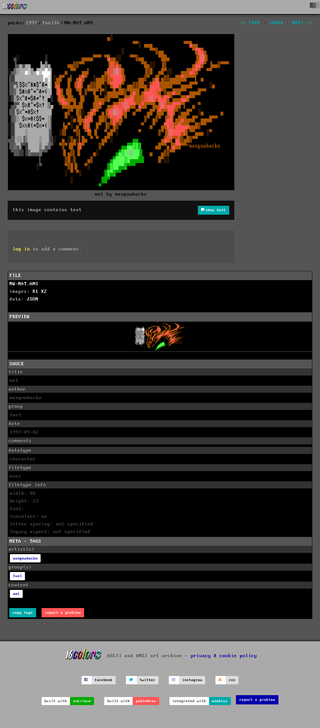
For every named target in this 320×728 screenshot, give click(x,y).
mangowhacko (25, 558)
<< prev (250, 23)
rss (232, 680)
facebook (104, 680)
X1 (35, 291)
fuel (17, 576)
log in (21, 249)
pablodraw (146, 701)
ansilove (82, 701)
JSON (32, 299)
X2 (44, 291)
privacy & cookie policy (224, 655)
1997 (31, 23)
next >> (302, 23)
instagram (192, 680)
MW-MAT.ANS (24, 283)
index (276, 23)
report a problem (63, 613)
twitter (147, 680)
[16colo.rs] (15, 7)
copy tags (23, 613)
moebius (220, 701)
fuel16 (51, 23)
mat (16, 594)
